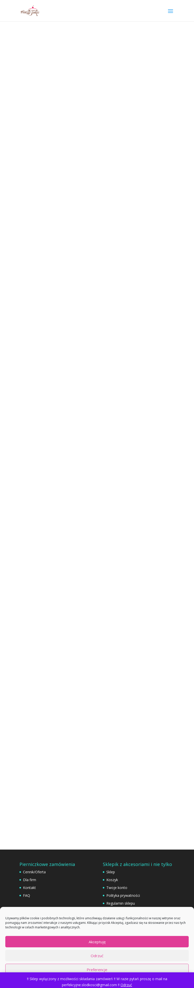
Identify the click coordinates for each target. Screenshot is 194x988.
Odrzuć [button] (126, 984)
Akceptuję (97, 941)
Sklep (110, 872)
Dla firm (29, 879)
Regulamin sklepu (120, 903)
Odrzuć (97, 955)
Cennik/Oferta (34, 872)
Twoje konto (116, 887)
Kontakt (29, 887)
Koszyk (112, 879)
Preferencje (97, 969)
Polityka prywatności (123, 895)
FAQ (26, 895)
